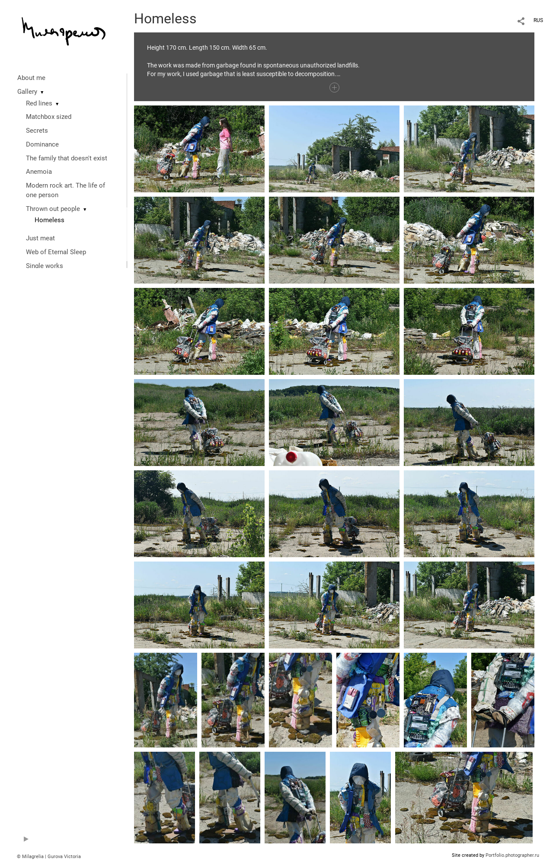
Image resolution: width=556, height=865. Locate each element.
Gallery (27, 92)
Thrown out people (53, 209)
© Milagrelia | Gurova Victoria (49, 856)
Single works (44, 266)
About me (31, 78)
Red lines (39, 103)
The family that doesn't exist (66, 158)
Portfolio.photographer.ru (512, 855)
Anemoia (39, 172)
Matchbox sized (48, 117)
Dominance (42, 144)
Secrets (37, 130)
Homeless (49, 220)
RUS (538, 20)
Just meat (40, 238)
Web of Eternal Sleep (56, 252)
